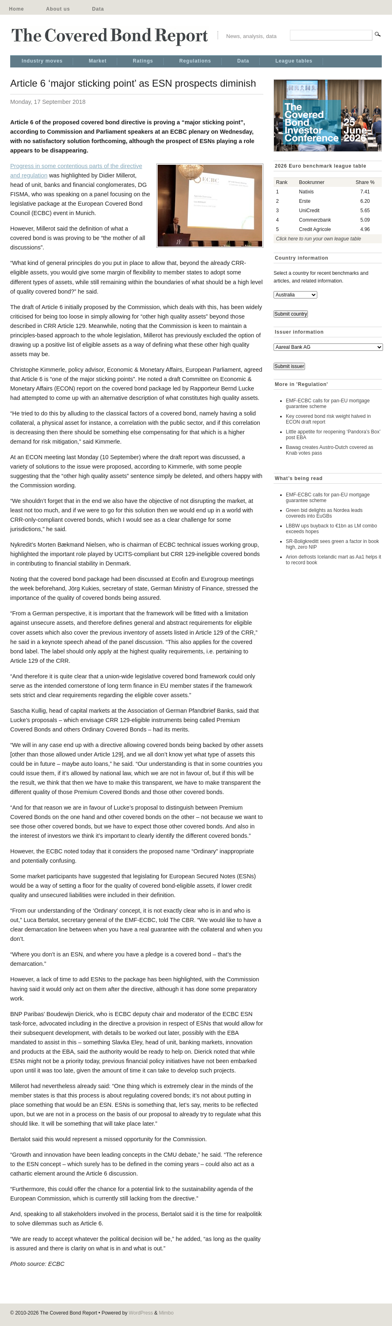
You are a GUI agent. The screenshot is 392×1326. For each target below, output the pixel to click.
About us (58, 9)
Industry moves (42, 61)
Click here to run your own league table (318, 239)
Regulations (195, 61)
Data (98, 9)
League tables (293, 61)
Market (98, 61)
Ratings (143, 61)
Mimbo (166, 1313)
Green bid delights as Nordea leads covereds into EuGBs (324, 513)
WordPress (141, 1313)
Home (16, 9)
